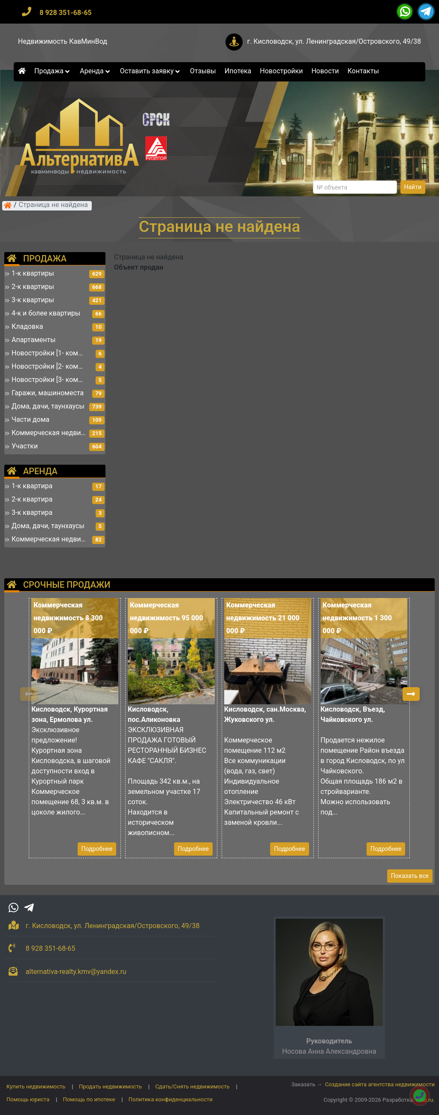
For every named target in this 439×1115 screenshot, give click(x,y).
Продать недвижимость (110, 1086)
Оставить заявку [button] (150, 71)
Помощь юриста (27, 1099)
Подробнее (96, 848)
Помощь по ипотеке (89, 1099)
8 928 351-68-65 (65, 13)
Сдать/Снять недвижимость (192, 1086)
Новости (325, 71)
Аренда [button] (95, 71)
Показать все (410, 875)
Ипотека (238, 71)
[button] (411, 694)
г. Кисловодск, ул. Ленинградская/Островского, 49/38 (334, 41)
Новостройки (281, 71)
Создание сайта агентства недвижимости (380, 1084)
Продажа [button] (52, 71)
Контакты (363, 71)
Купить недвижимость (36, 1086)
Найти (413, 186)
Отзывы (203, 71)
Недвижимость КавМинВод (62, 41)
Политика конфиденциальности (171, 1099)
